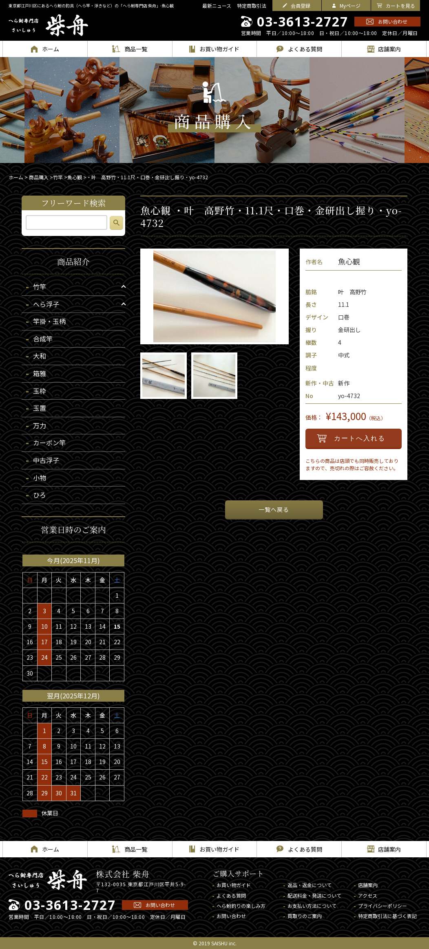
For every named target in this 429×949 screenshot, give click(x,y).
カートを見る (400, 5)
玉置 (39, 408)
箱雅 (39, 373)
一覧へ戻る (274, 509)
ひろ (39, 495)
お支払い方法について (311, 905)
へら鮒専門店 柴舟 (48, 25)
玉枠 (39, 391)
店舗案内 (368, 884)
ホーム (16, 177)
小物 (39, 477)
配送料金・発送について (314, 895)
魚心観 (74, 177)
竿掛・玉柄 (49, 321)
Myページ (350, 5)
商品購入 (39, 177)
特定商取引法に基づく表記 (387, 915)
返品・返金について (309, 884)
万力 (39, 425)
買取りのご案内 (304, 915)
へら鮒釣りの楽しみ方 (241, 905)
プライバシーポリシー (382, 905)
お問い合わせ (392, 21)
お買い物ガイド (234, 884)
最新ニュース (216, 5)
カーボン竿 (49, 442)
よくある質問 (231, 895)
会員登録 (300, 5)
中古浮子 (46, 460)
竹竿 (58, 177)
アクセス (367, 895)
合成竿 (43, 338)
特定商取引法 (251, 5)
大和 (39, 356)
